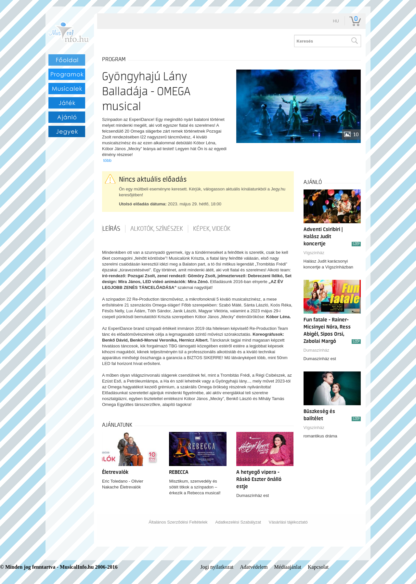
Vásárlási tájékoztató (288, 522)
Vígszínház (314, 252)
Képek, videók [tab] (211, 228)
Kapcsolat (318, 567)
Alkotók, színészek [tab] (156, 228)
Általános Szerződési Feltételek (178, 522)
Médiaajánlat (288, 567)
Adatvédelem (253, 567)
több (107, 160)
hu (336, 21)
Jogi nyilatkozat (216, 567)
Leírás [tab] (111, 228)
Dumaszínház (316, 350)
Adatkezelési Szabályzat (238, 522)
